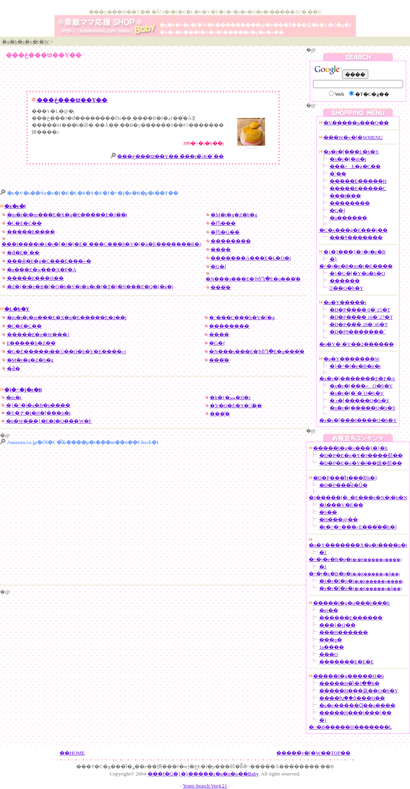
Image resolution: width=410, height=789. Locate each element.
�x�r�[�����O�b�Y (363, 408)
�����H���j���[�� (355, 713)
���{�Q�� (337, 625)
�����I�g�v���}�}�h (350, 448)
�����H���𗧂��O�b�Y (358, 691)
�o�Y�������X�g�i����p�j (358, 545)
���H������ (343, 632)
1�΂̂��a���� (331, 647)
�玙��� (223, 223)
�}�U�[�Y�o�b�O (357, 273)
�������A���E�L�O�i (251, 258)
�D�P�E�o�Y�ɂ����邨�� (361, 455)
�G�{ (219, 266)
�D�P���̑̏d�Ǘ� (343, 485)
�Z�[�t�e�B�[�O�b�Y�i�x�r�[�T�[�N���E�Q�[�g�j (90, 286)
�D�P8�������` (358, 332)
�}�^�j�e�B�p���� (38, 405)
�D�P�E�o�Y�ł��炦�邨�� (360, 463)
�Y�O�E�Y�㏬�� (236, 405)
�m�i (14, 397)
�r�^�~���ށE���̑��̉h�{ (358, 527)
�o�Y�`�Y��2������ (356, 344)
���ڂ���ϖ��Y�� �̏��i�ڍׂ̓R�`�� (170, 156)
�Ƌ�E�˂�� (23, 252)
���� (221, 249)
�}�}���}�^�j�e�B (354, 252)
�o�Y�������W (351, 359)
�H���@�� (338, 519)
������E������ (351, 618)
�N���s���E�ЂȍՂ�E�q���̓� (253, 279)
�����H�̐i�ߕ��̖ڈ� (349, 683)
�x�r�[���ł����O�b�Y (358, 420)
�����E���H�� (35, 278)
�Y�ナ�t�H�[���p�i (38, 413)
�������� (231, 241)
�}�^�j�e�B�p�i (355, 366)
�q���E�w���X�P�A (42, 269)
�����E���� (31, 232)
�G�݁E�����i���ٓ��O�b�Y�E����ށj (66, 351)
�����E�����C (358, 188)
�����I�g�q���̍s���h (351, 603)
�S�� (328, 512)
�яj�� (328, 610)
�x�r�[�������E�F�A (357, 378)
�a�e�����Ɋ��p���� (357, 705)
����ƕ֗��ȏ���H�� (352, 698)
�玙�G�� (225, 232)
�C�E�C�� (24, 223)
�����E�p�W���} (38, 334)
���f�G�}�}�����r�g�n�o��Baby (203, 774)
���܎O (328, 654)
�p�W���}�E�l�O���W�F (49, 421)
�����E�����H (358, 181)
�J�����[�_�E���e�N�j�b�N (358, 497)
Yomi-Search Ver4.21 (205, 786)
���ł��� (345, 196)
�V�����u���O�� (356, 123)
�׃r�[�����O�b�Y (360, 400)
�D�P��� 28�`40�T (359, 324)
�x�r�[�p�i (361, 581)
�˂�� (338, 174)
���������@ (240, 25)
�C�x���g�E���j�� (353, 230)
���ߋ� (330, 640)
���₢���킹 (292, 25)
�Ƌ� (13, 368)
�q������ (348, 218)
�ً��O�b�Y (347, 288)
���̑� (221, 287)
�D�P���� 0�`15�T (360, 310)
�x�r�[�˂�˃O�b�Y (357, 393)
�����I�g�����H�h (348, 676)
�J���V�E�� (341, 505)
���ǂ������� (356, 237)
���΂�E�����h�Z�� (31, 343)
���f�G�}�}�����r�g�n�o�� (233, 32)
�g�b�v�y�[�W (183, 25)
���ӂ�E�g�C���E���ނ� (49, 261)
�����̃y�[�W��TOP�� (313, 753)
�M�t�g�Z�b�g (234, 215)
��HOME (72, 753)
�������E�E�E (346, 662)
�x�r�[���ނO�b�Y (361, 386)
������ (345, 281)
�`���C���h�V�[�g (242, 317)
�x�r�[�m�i (348, 159)
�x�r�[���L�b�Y (351, 152)
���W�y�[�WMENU (353, 137)
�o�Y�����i (344, 302)
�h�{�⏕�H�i (230, 397)
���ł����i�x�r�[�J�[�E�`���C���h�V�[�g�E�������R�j (101, 244)
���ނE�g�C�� (355, 166)
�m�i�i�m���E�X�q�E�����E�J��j (67, 215)
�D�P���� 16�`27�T (361, 317)
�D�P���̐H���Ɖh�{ (345, 478)
